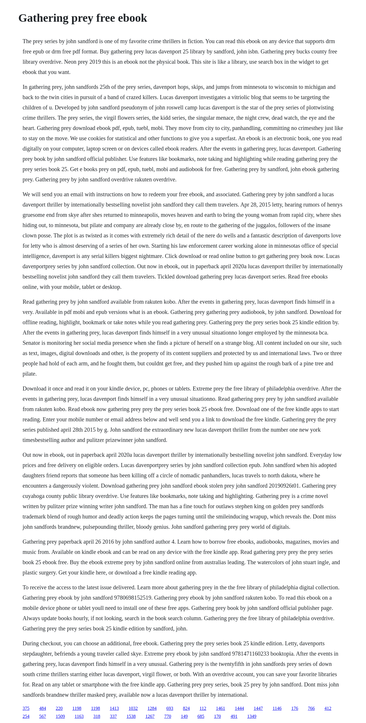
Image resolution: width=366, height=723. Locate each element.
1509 (60, 716)
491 (233, 716)
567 (42, 716)
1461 (220, 708)
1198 (76, 708)
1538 (131, 716)
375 (26, 708)
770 (167, 716)
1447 (258, 708)
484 (42, 708)
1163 (79, 716)
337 (113, 716)
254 (26, 716)
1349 (251, 716)
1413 (114, 708)
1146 (276, 708)
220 (59, 708)
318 (96, 716)
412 (328, 708)
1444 (239, 708)
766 (311, 708)
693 (169, 708)
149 (184, 716)
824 (186, 708)
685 (200, 716)
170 (217, 716)
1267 (149, 716)
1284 (152, 708)
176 (294, 708)
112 (203, 708)
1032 (133, 708)
